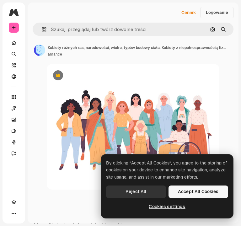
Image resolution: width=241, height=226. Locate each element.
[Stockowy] (14, 65)
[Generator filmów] (14, 131)
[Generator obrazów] (14, 120)
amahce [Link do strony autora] (55, 54)
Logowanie (217, 12)
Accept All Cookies (198, 191)
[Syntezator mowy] (14, 142)
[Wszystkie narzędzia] (14, 97)
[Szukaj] (14, 54)
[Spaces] (14, 108)
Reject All (136, 191)
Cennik (188, 12)
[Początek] (14, 43)
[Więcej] (14, 213)
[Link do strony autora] (39, 50)
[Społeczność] (14, 77)
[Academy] (14, 202)
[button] (41, 29)
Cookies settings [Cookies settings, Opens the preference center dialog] (167, 206)
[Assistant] (14, 153)
